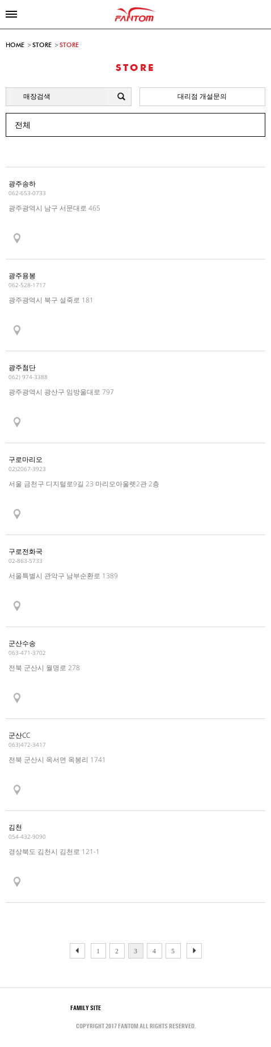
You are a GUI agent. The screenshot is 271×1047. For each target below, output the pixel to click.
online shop (259, 14)
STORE (42, 45)
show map (17, 239)
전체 (23, 124)
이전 (194, 950)
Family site (94, 1008)
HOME (15, 45)
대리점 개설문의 (202, 96)
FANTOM (135, 14)
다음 (77, 950)
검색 (122, 97)
